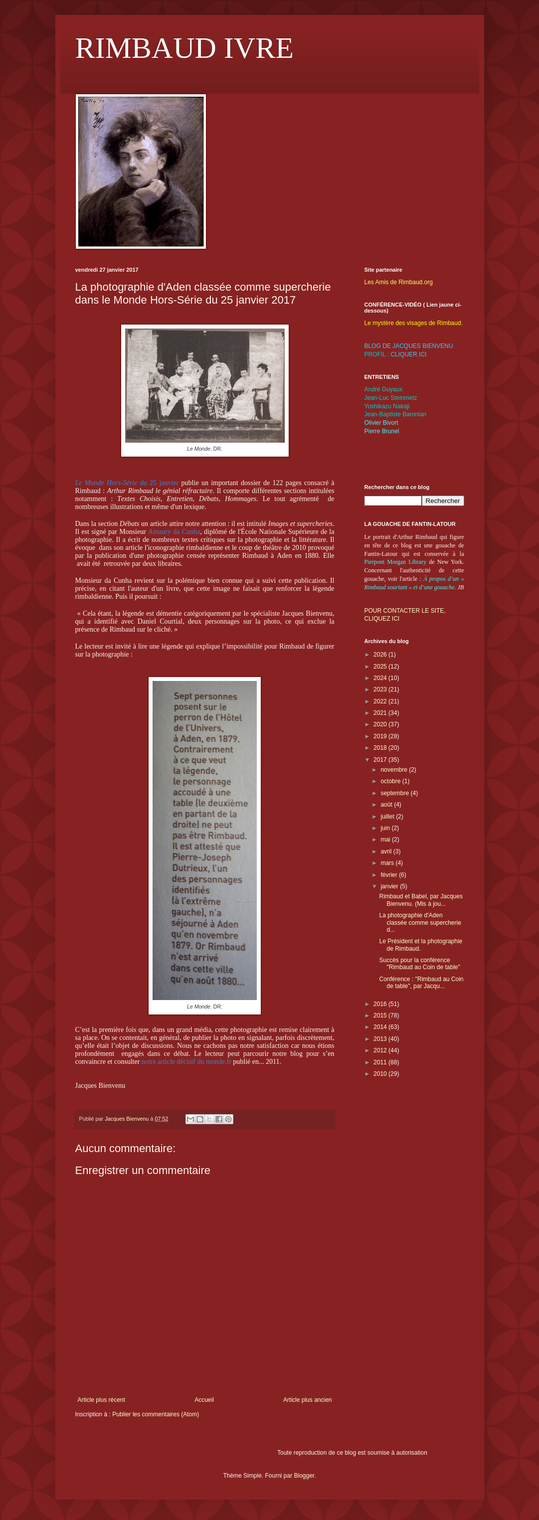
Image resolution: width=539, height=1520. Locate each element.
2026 (380, 654)
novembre (394, 769)
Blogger (304, 1475)
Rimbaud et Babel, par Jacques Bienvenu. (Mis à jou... (420, 900)
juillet (388, 816)
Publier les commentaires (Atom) (155, 1414)
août (387, 804)
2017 (380, 759)
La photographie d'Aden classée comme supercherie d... (420, 922)
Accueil (204, 1399)
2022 (380, 701)
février (389, 874)
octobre (391, 781)
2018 (380, 747)
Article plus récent (101, 1399)
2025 (380, 666)
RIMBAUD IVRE (184, 47)
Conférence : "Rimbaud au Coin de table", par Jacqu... (421, 983)
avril (386, 851)
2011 (380, 1062)
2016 (380, 1004)
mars (387, 862)
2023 (380, 689)
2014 (380, 1026)
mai (386, 839)
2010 (380, 1073)
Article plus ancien (307, 1399)
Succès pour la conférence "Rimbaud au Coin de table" (419, 964)
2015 (380, 1015)
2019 (380, 736)
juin (385, 828)
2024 (380, 678)
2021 (380, 712)
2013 (380, 1038)
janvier (390, 886)
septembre (395, 793)
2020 (380, 724)
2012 (380, 1050)
